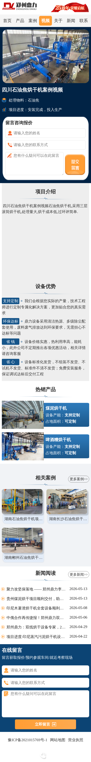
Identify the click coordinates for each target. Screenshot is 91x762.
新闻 (71, 20)
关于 (58, 20)
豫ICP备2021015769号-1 (27, 740)
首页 (7, 20)
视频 (45, 20)
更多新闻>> (79, 574)
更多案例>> (79, 479)
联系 (83, 20)
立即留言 (42, 724)
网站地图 (57, 740)
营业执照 (75, 740)
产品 (20, 20)
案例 (32, 20)
